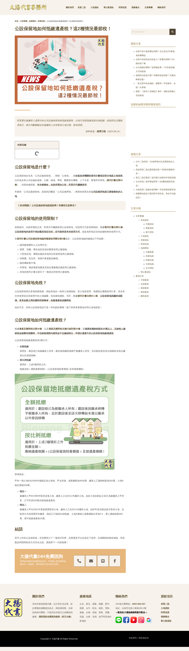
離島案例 (145, 296)
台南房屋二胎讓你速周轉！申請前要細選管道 (156, 190)
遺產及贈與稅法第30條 (30, 329)
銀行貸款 (150, 232)
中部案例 (145, 280)
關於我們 (70, 7)
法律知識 (150, 264)
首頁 (16, 21)
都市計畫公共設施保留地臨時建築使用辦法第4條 (41, 238)
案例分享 (140, 276)
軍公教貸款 (109, 7)
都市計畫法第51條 (114, 227)
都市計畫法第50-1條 (88, 296)
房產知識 (150, 256)
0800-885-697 (138, 604)
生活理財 (150, 268)
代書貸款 (150, 224)
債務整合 (135, 7)
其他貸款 (145, 220)
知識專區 (32, 21)
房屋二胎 (82, 7)
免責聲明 (133, 638)
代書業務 (150, 252)
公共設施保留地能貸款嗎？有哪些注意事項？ (54, 205)
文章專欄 (148, 7)
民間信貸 (122, 7)
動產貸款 (150, 228)
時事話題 (41, 21)
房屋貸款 (145, 240)
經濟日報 (101, 131)
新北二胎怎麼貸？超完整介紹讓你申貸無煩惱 (156, 178)
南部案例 (145, 288)
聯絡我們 (161, 7)
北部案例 (145, 284)
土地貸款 (95, 7)
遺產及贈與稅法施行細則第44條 (64, 329)
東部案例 (145, 292)
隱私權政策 (144, 638)
